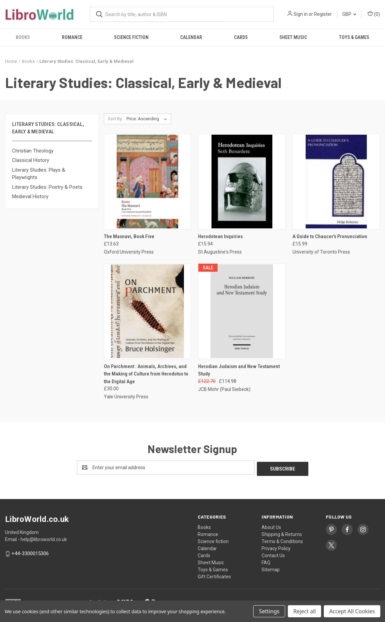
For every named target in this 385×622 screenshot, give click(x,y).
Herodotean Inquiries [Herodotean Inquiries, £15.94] (220, 236)
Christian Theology (32, 151)
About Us (271, 526)
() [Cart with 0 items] (374, 14)
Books (23, 37)
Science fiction (131, 37)
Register (323, 14)
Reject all (304, 611)
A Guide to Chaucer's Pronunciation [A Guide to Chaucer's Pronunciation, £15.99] (330, 236)
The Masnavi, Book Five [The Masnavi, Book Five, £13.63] (129, 236)
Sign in (301, 14)
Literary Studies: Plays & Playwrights (38, 174)
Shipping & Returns (282, 533)
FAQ (266, 561)
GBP (349, 14)
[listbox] (148, 119)
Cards (241, 37)
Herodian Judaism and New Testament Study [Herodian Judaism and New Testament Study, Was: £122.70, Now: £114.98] (239, 370)
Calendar (191, 37)
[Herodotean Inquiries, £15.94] (241, 181)
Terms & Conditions (282, 540)
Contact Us (273, 554)
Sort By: (115, 118)
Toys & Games (354, 37)
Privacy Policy (276, 547)
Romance (72, 37)
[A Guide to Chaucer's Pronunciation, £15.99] (336, 181)
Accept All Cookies (352, 611)
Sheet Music (293, 37)
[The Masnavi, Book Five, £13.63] (147, 181)
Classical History (30, 160)
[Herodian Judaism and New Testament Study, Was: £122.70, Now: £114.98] (241, 311)
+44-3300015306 (30, 552)
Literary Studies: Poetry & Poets (47, 187)
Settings (269, 611)
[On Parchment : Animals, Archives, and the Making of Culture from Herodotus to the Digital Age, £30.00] (147, 311)
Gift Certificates (214, 575)
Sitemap (271, 568)
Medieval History (30, 196)
